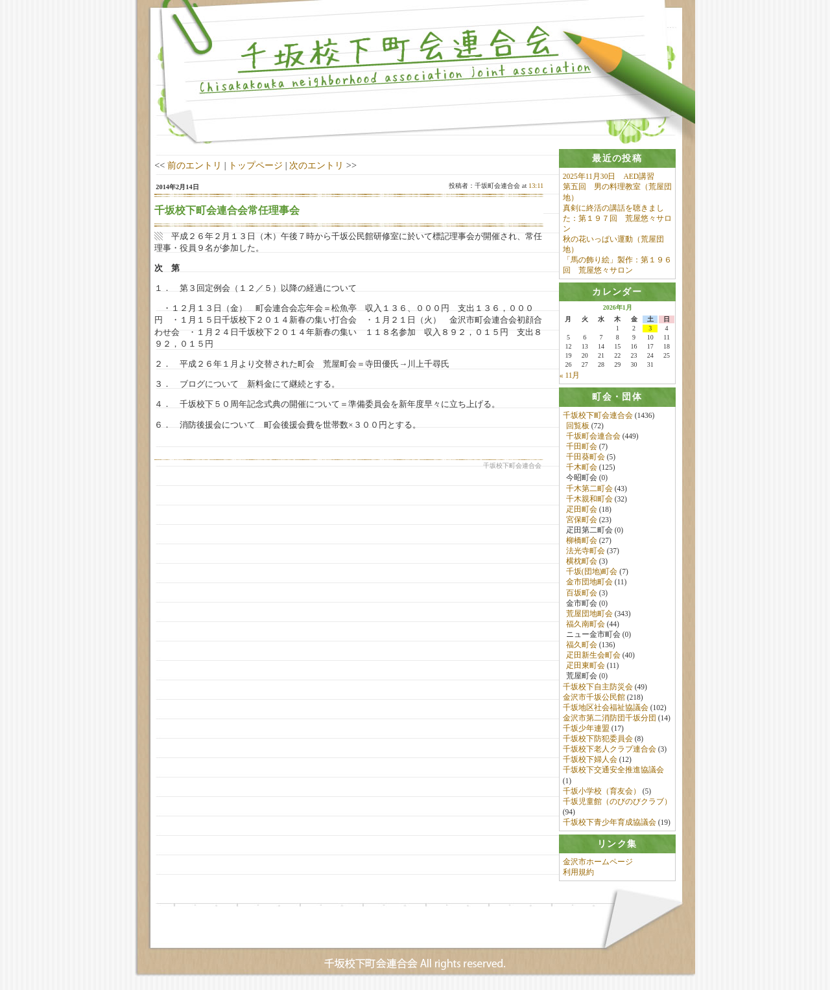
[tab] (617, 158)
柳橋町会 (581, 541)
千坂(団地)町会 (592, 572)
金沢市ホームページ (598, 862)
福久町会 (581, 645)
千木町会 (581, 468)
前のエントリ (194, 165)
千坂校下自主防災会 (598, 687)
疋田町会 (581, 509)
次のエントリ (316, 165)
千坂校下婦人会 (590, 760)
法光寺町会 (585, 551)
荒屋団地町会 (589, 613)
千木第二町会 (589, 488)
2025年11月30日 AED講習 (608, 176)
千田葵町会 (585, 457)
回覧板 (577, 426)
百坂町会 (581, 593)
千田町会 (581, 447)
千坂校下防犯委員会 (598, 739)
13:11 (535, 185)
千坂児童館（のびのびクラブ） (617, 801)
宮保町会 (581, 520)
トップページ (255, 165)
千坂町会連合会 (593, 436)
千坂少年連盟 (586, 729)
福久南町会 (585, 624)
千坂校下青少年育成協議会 (609, 823)
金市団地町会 (589, 582)
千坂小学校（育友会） (602, 791)
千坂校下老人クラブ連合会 (609, 750)
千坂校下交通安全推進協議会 (613, 770)
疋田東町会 (585, 666)
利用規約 (578, 873)
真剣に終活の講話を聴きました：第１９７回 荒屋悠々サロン (617, 218)
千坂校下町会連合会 (598, 415)
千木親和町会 (589, 499)
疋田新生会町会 (593, 656)
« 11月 (570, 376)
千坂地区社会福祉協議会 (605, 707)
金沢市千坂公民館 (594, 697)
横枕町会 (581, 562)
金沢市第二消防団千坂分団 (609, 718)
